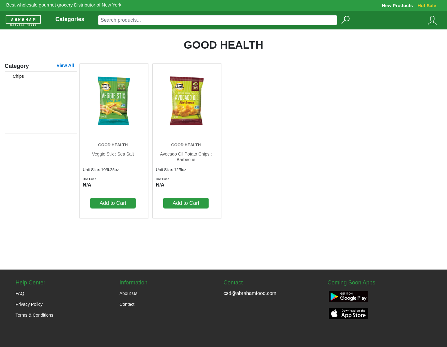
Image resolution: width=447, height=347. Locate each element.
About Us (129, 293)
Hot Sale (427, 5)
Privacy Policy (29, 304)
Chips (18, 76)
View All (65, 65)
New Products (397, 5)
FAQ (20, 293)
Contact (127, 304)
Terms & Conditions (34, 315)
